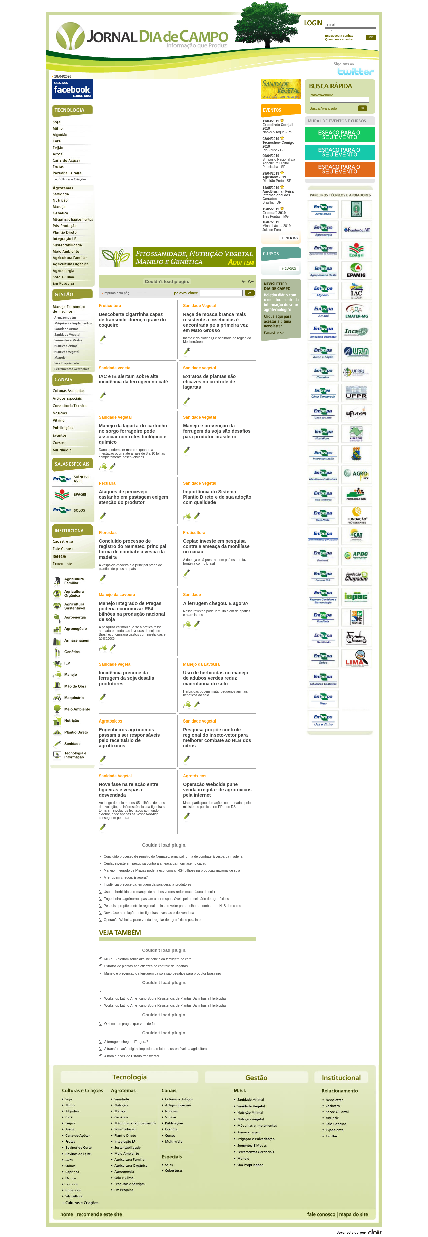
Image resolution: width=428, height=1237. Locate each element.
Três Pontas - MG (276, 212)
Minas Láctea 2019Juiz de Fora (277, 226)
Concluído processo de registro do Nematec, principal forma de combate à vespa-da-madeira (173, 856)
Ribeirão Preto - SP (277, 177)
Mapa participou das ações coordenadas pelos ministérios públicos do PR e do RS (217, 805)
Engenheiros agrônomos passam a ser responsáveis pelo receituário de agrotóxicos (166, 899)
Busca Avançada (323, 108)
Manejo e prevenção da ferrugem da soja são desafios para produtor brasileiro (162, 973)
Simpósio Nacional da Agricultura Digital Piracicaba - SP (279, 161)
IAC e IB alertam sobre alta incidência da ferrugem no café (148, 959)
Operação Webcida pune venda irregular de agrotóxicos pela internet (155, 920)
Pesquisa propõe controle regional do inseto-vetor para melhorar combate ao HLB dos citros (172, 906)
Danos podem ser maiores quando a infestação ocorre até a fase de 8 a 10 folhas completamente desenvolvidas (132, 453)
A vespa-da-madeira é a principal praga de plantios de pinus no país (130, 567)
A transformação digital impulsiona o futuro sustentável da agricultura (155, 1049)
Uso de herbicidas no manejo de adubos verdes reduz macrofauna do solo (159, 892)
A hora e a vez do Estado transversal (131, 1056)
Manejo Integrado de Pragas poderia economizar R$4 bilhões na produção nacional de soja (172, 870)
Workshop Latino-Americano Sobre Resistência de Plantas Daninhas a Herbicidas (165, 998)
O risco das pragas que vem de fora (131, 1024)
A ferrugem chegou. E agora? (126, 877)
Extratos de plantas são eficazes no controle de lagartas (146, 966)
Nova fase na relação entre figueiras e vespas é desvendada (149, 913)
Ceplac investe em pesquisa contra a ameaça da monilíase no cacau (155, 863)
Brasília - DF (278, 195)
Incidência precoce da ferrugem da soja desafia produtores (147, 884)
